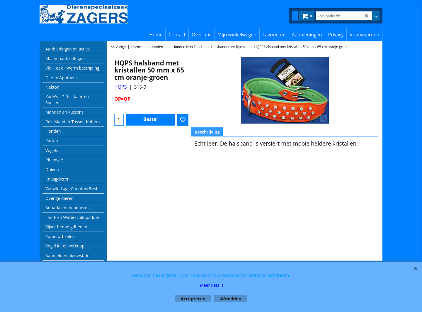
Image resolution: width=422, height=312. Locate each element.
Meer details (212, 285)
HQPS (120, 87)
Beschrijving (207, 132)
